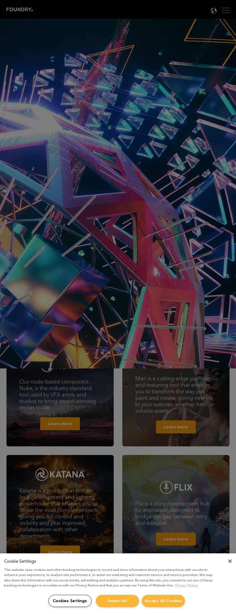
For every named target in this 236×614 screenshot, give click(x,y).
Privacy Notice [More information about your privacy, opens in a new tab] (186, 585)
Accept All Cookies (163, 601)
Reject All (117, 601)
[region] (118, 583)
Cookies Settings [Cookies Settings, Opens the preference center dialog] (70, 601)
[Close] (230, 561)
